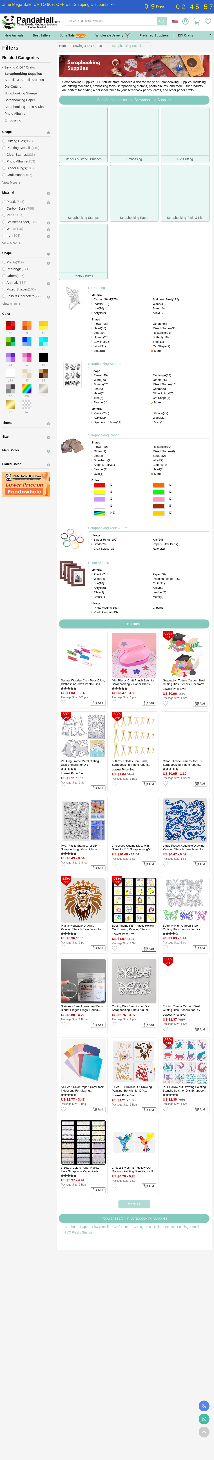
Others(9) (100, 451)
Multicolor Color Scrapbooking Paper (99, 513)
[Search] (129, 21)
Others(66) (160, 323)
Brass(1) (99, 597)
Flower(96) (101, 323)
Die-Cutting (96, 288)
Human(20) (101, 337)
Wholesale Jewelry (113, 35)
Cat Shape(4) (161, 398)
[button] (210, 35)
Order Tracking (204, 1406)
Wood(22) (159, 417)
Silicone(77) (160, 413)
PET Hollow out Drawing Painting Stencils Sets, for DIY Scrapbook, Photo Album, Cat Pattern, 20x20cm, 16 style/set (184, 1088)
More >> (134, 1204)
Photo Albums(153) (106, 607)
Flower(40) (101, 375)
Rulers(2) (159, 548)
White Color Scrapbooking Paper (99, 506)
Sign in (185, 21)
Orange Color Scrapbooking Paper (159, 485)
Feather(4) (100, 402)
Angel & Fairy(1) (104, 464)
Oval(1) (98, 473)
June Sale (73, 35)
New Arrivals (13, 35)
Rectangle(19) (162, 446)
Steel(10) (159, 308)
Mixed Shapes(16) (165, 384)
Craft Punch (122, 1227)
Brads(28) (100, 544)
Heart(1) (158, 469)
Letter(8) (99, 350)
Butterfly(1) (160, 464)
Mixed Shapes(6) (164, 451)
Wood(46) (100, 578)
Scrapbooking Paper (103, 435)
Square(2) (159, 455)
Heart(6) (99, 393)
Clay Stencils (101, 1227)
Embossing (12, 120)
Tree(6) (98, 398)
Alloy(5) (158, 587)
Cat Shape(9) (161, 346)
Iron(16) (99, 583)
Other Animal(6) (163, 393)
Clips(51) (159, 607)
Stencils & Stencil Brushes (24, 80)
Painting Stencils (189, 1227)
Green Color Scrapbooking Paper (159, 492)
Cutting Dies (142, 1227)
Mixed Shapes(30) (165, 328)
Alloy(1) (158, 313)
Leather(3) (159, 592)
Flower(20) (101, 446)
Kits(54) (158, 539)
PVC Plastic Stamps (79, 1232)
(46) (112, 512)
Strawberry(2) (102, 460)
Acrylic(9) (100, 587)
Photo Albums (98, 562)
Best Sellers (42, 35)
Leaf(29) (99, 332)
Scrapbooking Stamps (104, 364)
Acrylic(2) (100, 313)
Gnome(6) (159, 389)
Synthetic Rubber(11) (107, 422)
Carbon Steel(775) (106, 299)
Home (63, 46)
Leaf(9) (98, 389)
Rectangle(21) (162, 332)
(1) (112, 498)
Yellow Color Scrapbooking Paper (99, 492)
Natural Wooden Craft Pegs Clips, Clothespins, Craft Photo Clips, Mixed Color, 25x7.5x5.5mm (83, 682)
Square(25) (101, 384)
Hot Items (134, 624)
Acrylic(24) (100, 417)
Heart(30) (100, 328)
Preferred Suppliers (154, 35)
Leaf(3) (98, 455)
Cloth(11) (159, 583)
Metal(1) (158, 597)
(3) (112, 491)
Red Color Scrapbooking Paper (99, 485)
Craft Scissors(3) (105, 548)
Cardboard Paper (77, 1227)
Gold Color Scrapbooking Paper (159, 513)
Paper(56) (159, 574)
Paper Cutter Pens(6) (167, 544)
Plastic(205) (101, 413)
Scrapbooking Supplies (128, 46)
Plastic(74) (100, 574)
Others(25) (160, 380)
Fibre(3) (99, 592)
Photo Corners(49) (106, 612)
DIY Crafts (185, 35)
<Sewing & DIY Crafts (18, 67)
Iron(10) (99, 308)
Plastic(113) (101, 304)
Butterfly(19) (161, 337)
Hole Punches (164, 1227)
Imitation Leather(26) (166, 578)
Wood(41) (159, 304)
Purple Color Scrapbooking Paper (99, 499)
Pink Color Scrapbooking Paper (159, 499)
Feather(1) (100, 469)
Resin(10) (159, 422)
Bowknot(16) (102, 341)
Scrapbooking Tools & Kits (107, 528)
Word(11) (100, 346)
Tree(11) (158, 341)
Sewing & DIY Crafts (87, 46)
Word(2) (158, 460)
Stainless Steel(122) (166, 299)
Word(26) (100, 380)
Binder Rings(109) (105, 539)
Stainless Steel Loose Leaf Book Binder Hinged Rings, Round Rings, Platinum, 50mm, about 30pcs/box (82, 1008)
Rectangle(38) (162, 375)
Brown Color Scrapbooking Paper (159, 506)
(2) (112, 484)
